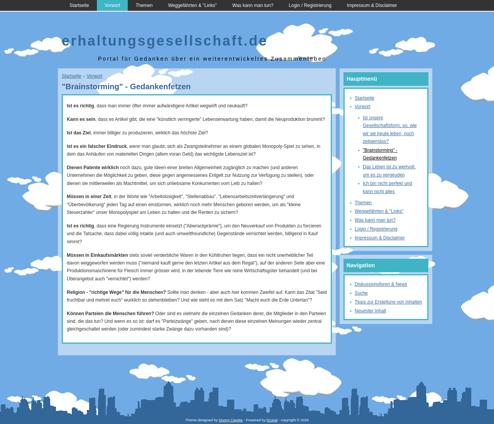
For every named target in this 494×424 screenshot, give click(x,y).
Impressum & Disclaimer (372, 5)
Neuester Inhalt (370, 311)
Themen (143, 5)
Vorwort (112, 5)
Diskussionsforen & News (381, 284)
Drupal (272, 420)
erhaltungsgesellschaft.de (165, 41)
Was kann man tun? (252, 5)
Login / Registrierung (310, 5)
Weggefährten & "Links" (192, 5)
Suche (361, 293)
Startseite (79, 5)
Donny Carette (231, 420)
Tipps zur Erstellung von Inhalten (388, 302)
